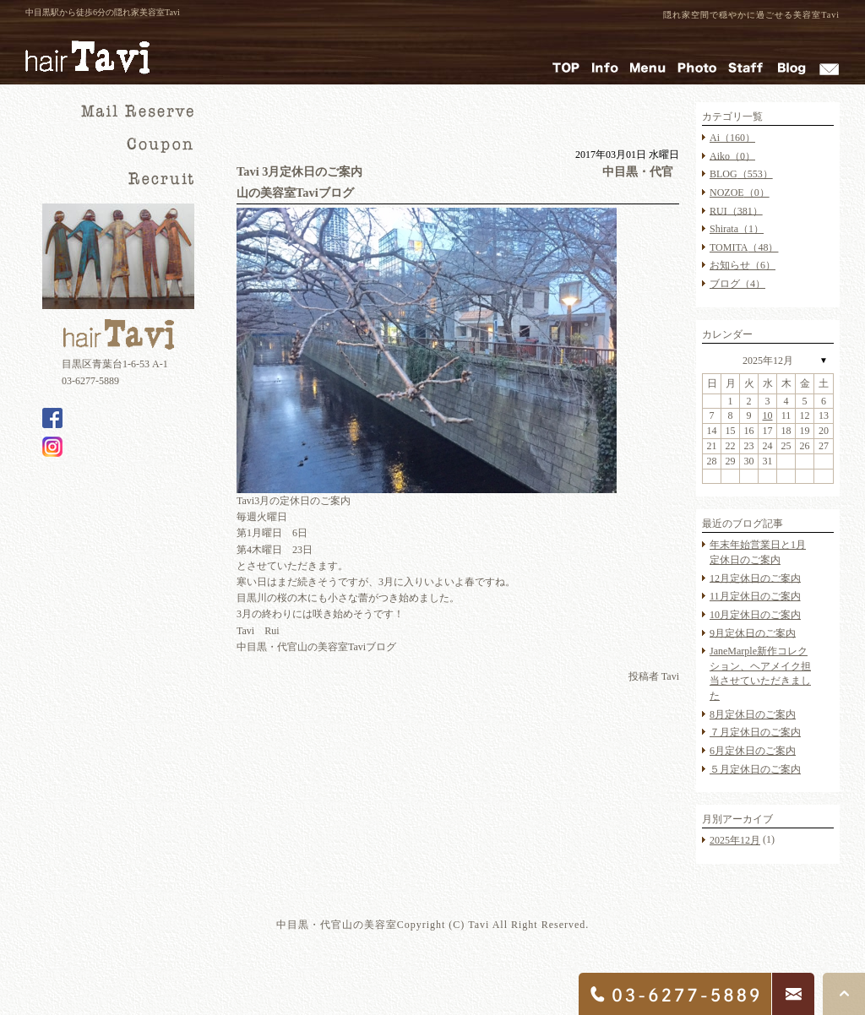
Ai (732, 138)
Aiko (732, 155)
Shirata (737, 229)
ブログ (737, 284)
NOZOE (740, 192)
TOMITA (744, 247)
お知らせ (742, 265)
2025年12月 (768, 360)
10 (768, 415)
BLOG (741, 174)
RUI (736, 210)
